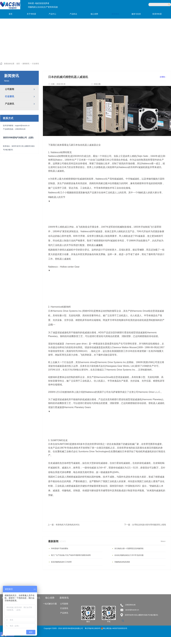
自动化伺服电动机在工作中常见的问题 (128, 555)
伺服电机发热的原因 (122, 562)
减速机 (99, 245)
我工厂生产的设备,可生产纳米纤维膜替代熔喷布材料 (71, 555)
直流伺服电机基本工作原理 (61, 562)
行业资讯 (35, 64)
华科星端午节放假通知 (59, 548)
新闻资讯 (26, 64)
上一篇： (64, 524)
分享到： (163, 77)
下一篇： (145, 524)
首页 (10, 14)
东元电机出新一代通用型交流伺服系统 (128, 548)
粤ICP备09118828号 (93, 628)
